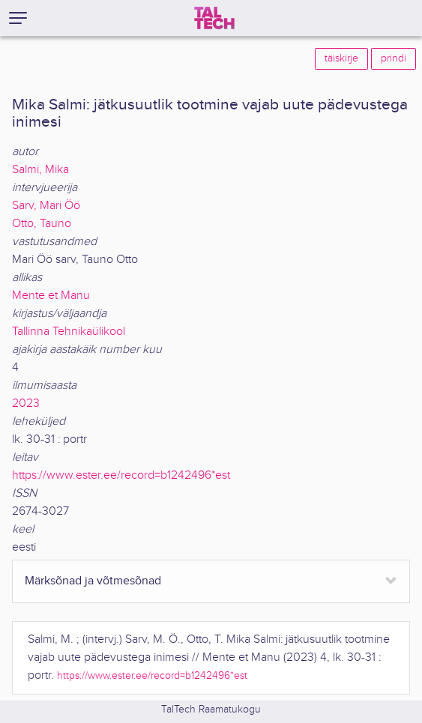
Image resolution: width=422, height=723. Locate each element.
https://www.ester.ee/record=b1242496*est (121, 475)
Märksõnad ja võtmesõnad (93, 581)
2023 (26, 403)
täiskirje (341, 58)
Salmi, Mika (40, 170)
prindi (393, 58)
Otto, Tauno (41, 224)
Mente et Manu (51, 295)
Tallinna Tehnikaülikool (68, 331)
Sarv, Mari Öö (46, 206)
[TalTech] (214, 18)
